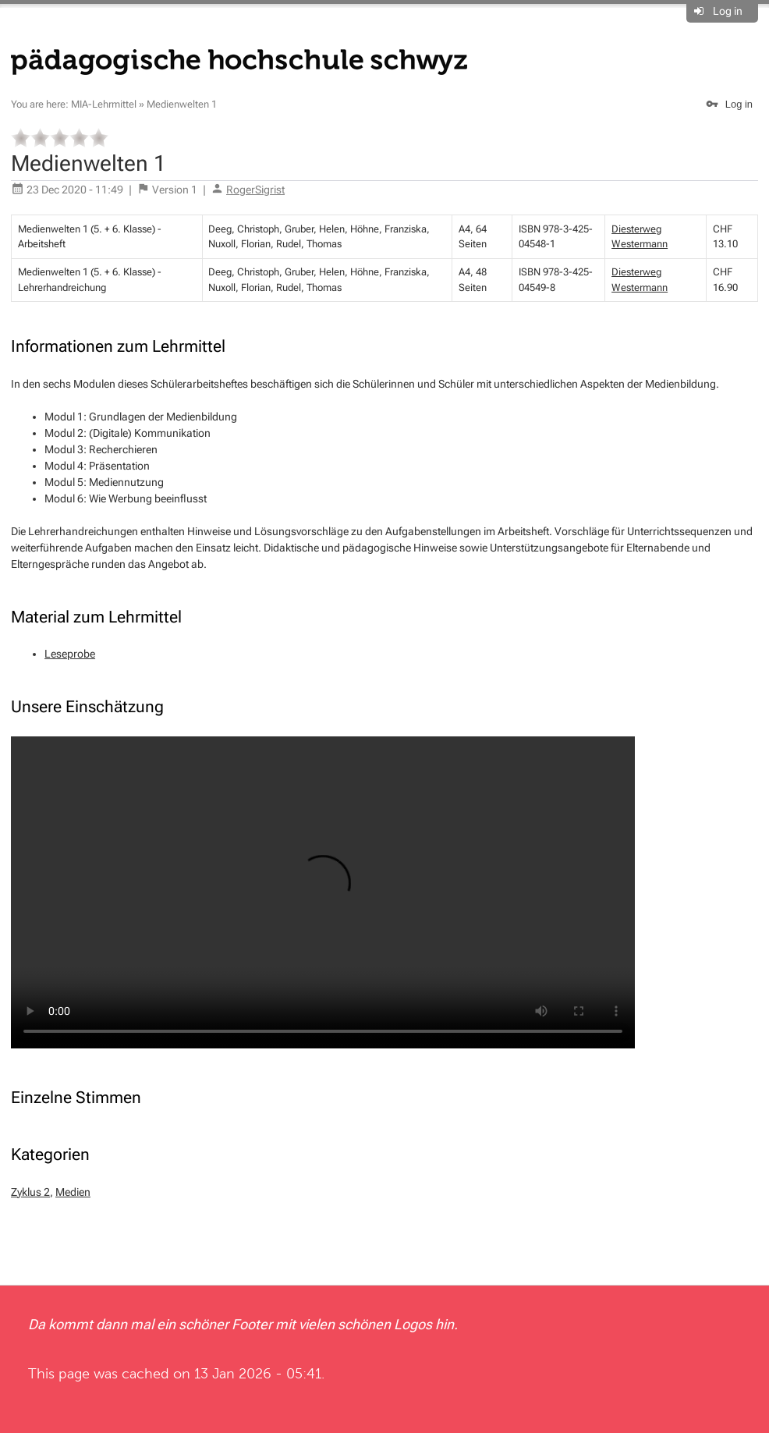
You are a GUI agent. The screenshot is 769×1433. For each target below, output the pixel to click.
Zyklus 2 (30, 1192)
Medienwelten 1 (182, 104)
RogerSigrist (255, 189)
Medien (72, 1192)
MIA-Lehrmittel (103, 104)
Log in (727, 11)
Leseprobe (69, 653)
